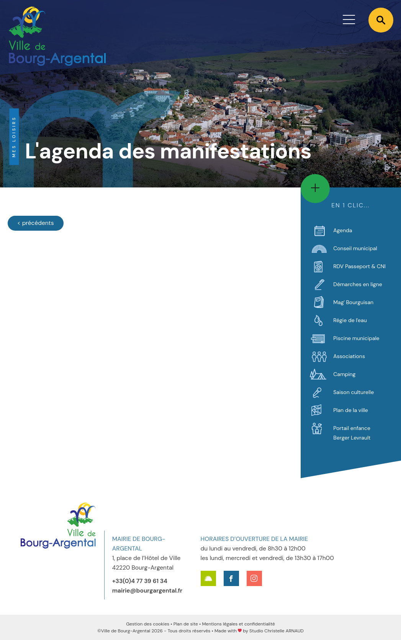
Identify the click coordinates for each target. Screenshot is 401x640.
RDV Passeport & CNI (359, 266)
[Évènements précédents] (36, 223)
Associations (349, 356)
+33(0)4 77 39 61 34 (139, 581)
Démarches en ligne (357, 284)
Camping (344, 374)
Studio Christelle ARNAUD (276, 631)
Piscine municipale (356, 338)
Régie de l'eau (350, 320)
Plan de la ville (350, 410)
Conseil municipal (355, 248)
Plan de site (185, 624)
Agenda (342, 230)
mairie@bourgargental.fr (147, 590)
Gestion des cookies (147, 624)
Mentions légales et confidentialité (238, 624)
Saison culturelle (353, 392)
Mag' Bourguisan (353, 302)
